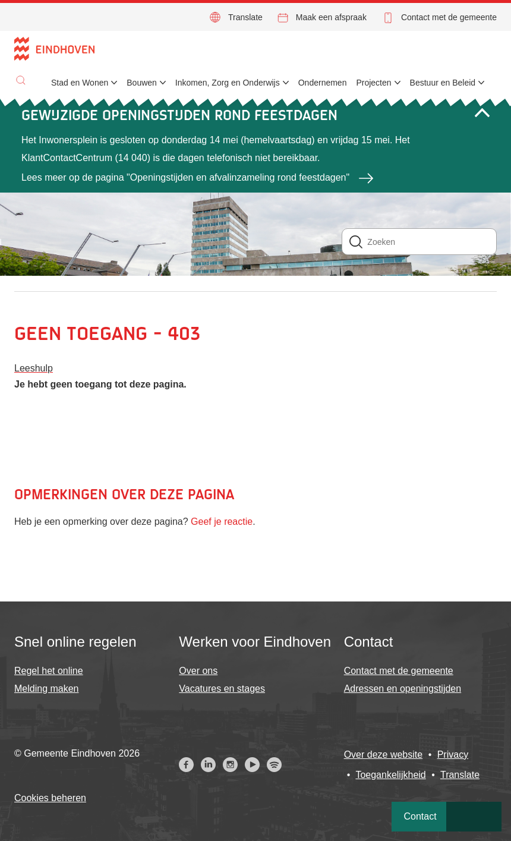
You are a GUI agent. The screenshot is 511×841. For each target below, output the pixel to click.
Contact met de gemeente (449, 17)
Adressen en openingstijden (402, 688)
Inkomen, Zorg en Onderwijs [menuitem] (227, 82)
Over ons (198, 671)
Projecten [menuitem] (373, 82)
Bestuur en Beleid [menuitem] (443, 82)
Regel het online (48, 671)
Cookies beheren (50, 798)
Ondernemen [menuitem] (322, 82)
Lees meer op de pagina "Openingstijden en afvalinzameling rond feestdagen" (185, 177)
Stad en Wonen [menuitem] (79, 82)
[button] (20, 80)
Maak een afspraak (331, 17)
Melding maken (46, 688)
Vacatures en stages (222, 688)
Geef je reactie (222, 521)
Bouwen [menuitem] (142, 82)
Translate (245, 17)
